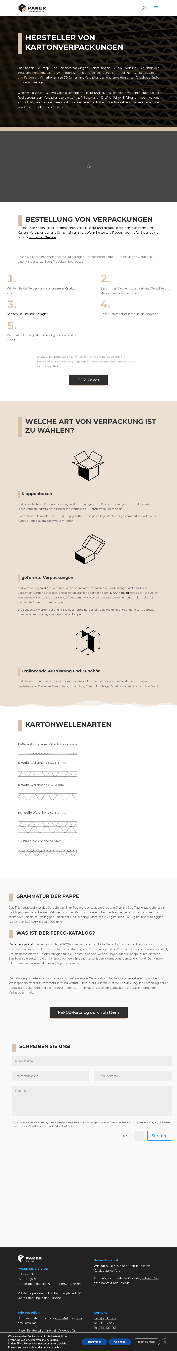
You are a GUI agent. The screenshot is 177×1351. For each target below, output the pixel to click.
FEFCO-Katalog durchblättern (88, 1012)
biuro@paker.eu (105, 1318)
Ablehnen (117, 1342)
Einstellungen (25, 1343)
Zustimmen (90, 1342)
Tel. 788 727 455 (105, 1328)
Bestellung (91, 97)
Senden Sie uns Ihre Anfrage (27, 314)
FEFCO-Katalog (119, 592)
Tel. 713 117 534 (104, 1323)
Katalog (70, 288)
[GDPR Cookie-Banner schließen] (164, 1341)
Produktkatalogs (43, 73)
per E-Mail (61, 1318)
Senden (160, 1135)
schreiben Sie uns (42, 237)
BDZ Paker (88, 380)
